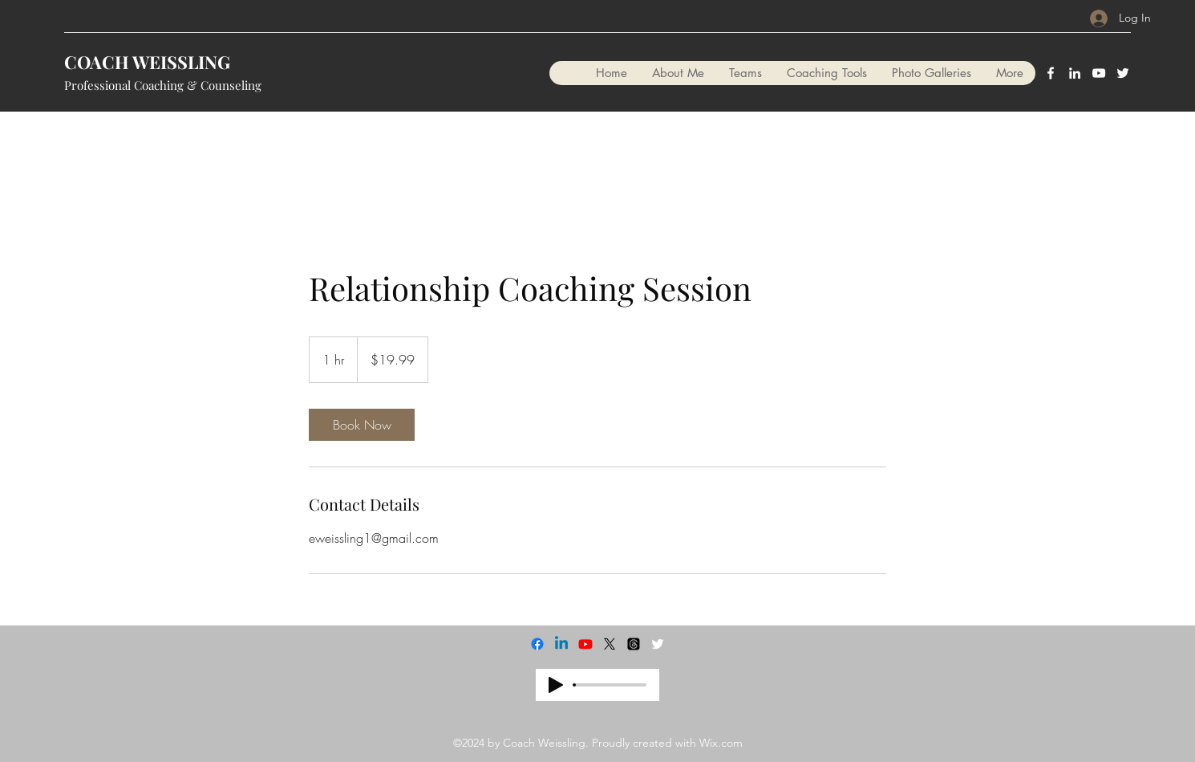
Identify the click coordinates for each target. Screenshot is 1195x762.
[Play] (556, 685)
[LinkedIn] (1075, 73)
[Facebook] (1051, 73)
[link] (362, 425)
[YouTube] (1099, 73)
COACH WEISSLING (147, 62)
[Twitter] (1123, 73)
